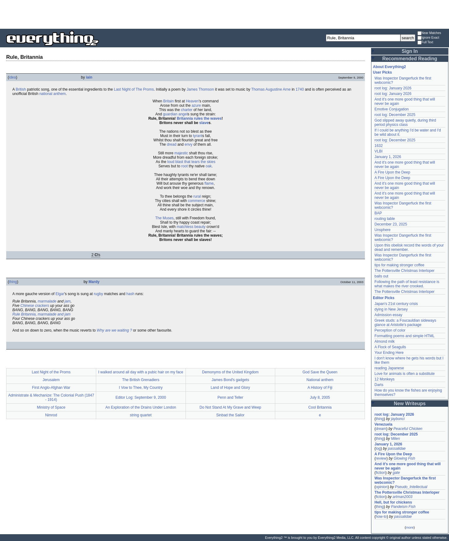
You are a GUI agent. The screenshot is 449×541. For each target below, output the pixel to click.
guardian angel (175, 114)
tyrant (197, 136)
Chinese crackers (34, 305)
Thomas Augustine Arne (270, 89)
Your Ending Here (389, 352)
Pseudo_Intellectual (411, 487)
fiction (380, 472)
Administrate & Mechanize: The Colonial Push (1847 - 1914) (51, 397)
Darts (378, 385)
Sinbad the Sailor (230, 415)
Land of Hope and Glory (230, 387)
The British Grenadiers (140, 380)
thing (13, 282)
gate (396, 472)
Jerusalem (51, 380)
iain (89, 77)
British (21, 89)
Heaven (192, 101)
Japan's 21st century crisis (396, 304)
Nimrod (51, 415)
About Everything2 (389, 67)
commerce (196, 201)
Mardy (93, 282)
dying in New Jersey (391, 309)
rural (197, 196)
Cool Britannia (319, 407)
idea (12, 77)
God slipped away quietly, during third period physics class (405, 122)
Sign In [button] (410, 51)
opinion (382, 487)
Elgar (59, 294)
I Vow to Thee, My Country (141, 387)
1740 (300, 89)
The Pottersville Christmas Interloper (404, 270)
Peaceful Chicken (407, 429)
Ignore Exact (428, 38)
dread (172, 144)
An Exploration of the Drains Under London (140, 407)
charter (186, 110)
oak (209, 166)
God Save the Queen (319, 372)
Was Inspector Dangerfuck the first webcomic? (405, 480)
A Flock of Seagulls (390, 347)
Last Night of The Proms (134, 89)
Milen (395, 438)
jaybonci (397, 419)
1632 (378, 146)
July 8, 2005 (320, 397)
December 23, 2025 (390, 224)
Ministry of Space (51, 407)
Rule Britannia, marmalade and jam (41, 314)
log (378, 448)
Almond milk (384, 341)
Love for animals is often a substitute (404, 373)
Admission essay (388, 315)
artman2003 (403, 497)
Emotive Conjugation (391, 109)
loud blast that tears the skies (191, 162)
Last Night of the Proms (51, 372)
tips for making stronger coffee (399, 265)
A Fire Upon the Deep (392, 172)
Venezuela (383, 424)
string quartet (141, 415)
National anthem (319, 380)
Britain (168, 101)
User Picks (382, 72)
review (381, 458)
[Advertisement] (224, 14)
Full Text (425, 43)
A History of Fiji (320, 387)
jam (68, 301)
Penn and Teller (230, 397)
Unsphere (382, 230)
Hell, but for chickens (393, 502)
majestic (181, 153)
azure (196, 105)
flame (208, 183)
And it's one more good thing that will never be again (407, 466)
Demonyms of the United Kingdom (230, 372)
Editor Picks (383, 298)
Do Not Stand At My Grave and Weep (230, 407)
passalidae (396, 448)
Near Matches (429, 33)
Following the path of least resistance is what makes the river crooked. (406, 284)
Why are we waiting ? (114, 330)
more (409, 527)
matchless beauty (191, 227)
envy (188, 144)
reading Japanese (389, 368)
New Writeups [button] (410, 403)
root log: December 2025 (394, 115)
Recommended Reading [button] (409, 58)
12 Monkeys (384, 379)
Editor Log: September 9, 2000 (140, 397)
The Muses (164, 218)
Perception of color (389, 330)
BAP (378, 213)
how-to (381, 516)
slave (203, 123)
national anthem (52, 94)
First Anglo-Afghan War (51, 387)
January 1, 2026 (387, 157)
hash (130, 294)
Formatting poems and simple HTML (404, 336)
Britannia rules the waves (199, 118)
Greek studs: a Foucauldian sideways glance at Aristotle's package (405, 322)
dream (381, 429)
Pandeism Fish (403, 507)
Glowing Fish (404, 458)
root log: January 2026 (392, 88)
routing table (384, 219)
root (184, 166)
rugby (98, 294)
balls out (381, 276)
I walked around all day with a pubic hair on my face (140, 372)
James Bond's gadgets (230, 380)
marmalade (47, 301)
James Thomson (200, 89)
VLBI (378, 151)
